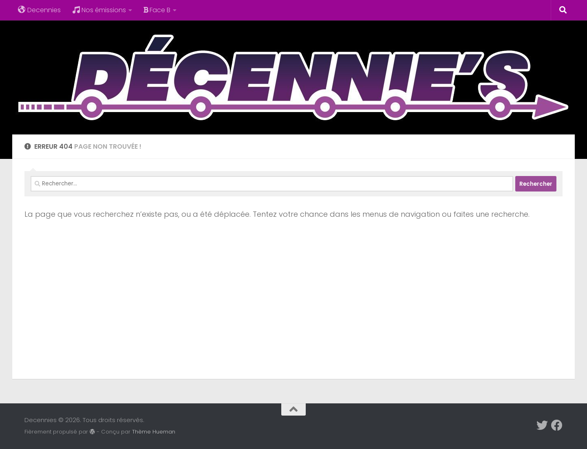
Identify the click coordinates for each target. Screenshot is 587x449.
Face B (156, 10)
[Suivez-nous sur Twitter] (542, 425)
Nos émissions (99, 10)
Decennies (39, 10)
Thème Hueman (153, 432)
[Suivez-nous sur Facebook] (557, 425)
